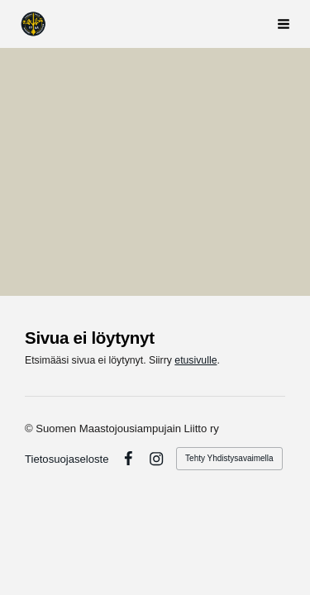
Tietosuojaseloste (67, 459)
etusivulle (195, 360)
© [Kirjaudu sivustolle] (30, 428)
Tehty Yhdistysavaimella (229, 458)
